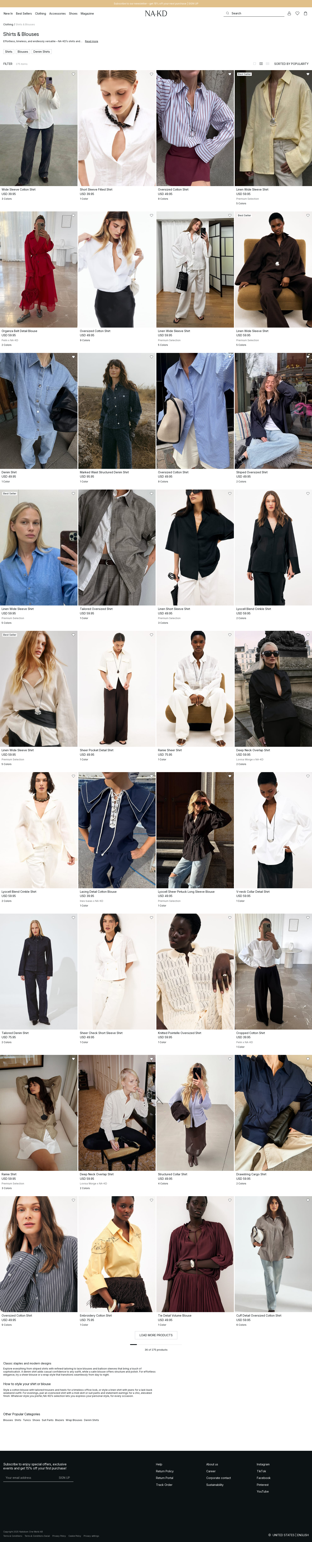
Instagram (263, 1464)
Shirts (18, 1420)
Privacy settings (91, 1536)
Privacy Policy (59, 1536)
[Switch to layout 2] (261, 63)
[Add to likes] (73, 74)
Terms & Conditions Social (37, 1536)
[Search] (254, 13)
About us (212, 1464)
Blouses (8, 1420)
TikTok (261, 1471)
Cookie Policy (74, 1536)
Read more (91, 41)
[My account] (289, 13)
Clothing (8, 24)
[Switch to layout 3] (267, 63)
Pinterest (263, 1484)
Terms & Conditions (12, 1536)
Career (211, 1471)
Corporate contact (218, 1478)
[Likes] (297, 13)
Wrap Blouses (74, 1420)
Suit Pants (48, 1420)
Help (159, 1464)
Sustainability (215, 1484)
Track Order (164, 1484)
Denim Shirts (91, 1420)
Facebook (264, 1478)
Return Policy (165, 1471)
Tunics (27, 1420)
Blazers (59, 1420)
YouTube (263, 1491)
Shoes (36, 1420)
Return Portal (164, 1478)
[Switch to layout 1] (254, 63)
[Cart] (305, 13)
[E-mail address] (29, 1477)
